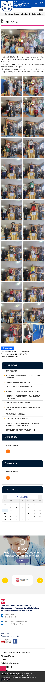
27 (28, 516)
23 (5, 516)
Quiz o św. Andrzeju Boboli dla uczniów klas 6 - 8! (23, 408)
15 (40, 510)
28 (34, 516)
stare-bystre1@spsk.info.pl (36, 3)
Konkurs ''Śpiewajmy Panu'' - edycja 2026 (23, 391)
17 (11, 513)
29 (40, 516)
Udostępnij (7, 348)
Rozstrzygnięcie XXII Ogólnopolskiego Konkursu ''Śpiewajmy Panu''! (22, 424)
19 (22, 513)
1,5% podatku (11, 371)
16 (5, 513)
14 (34, 510)
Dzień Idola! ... (36, 14)
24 (11, 516)
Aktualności (24, 14)
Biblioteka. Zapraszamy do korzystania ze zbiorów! (24, 377)
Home (16, 14)
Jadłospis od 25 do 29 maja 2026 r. (20, 387)
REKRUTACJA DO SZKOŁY (15, 414)
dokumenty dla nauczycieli (18, 382)
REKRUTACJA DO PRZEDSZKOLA (18, 419)
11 (16, 510)
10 (11, 510)
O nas (3, 660)
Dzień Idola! (10, 22)
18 (16, 513)
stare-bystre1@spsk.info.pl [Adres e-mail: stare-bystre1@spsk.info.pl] (14, 624)
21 (34, 513)
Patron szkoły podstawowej (18, 403)
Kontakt (4, 670)
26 (22, 516)
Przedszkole (6, 667)
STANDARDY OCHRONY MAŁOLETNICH (20, 430)
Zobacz (22, 560)
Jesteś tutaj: (9, 14)
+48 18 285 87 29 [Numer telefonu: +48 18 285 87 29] (10, 621)
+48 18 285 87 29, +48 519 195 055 (41, 3)
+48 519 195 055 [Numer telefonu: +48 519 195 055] (21, 621)
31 (11, 520)
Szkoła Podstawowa (10, 663)
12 (22, 510)
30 (5, 520)
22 (40, 513)
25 (16, 516)
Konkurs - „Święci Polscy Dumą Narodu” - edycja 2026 (23, 397)
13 (28, 510)
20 (28, 513)
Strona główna (7, 656)
